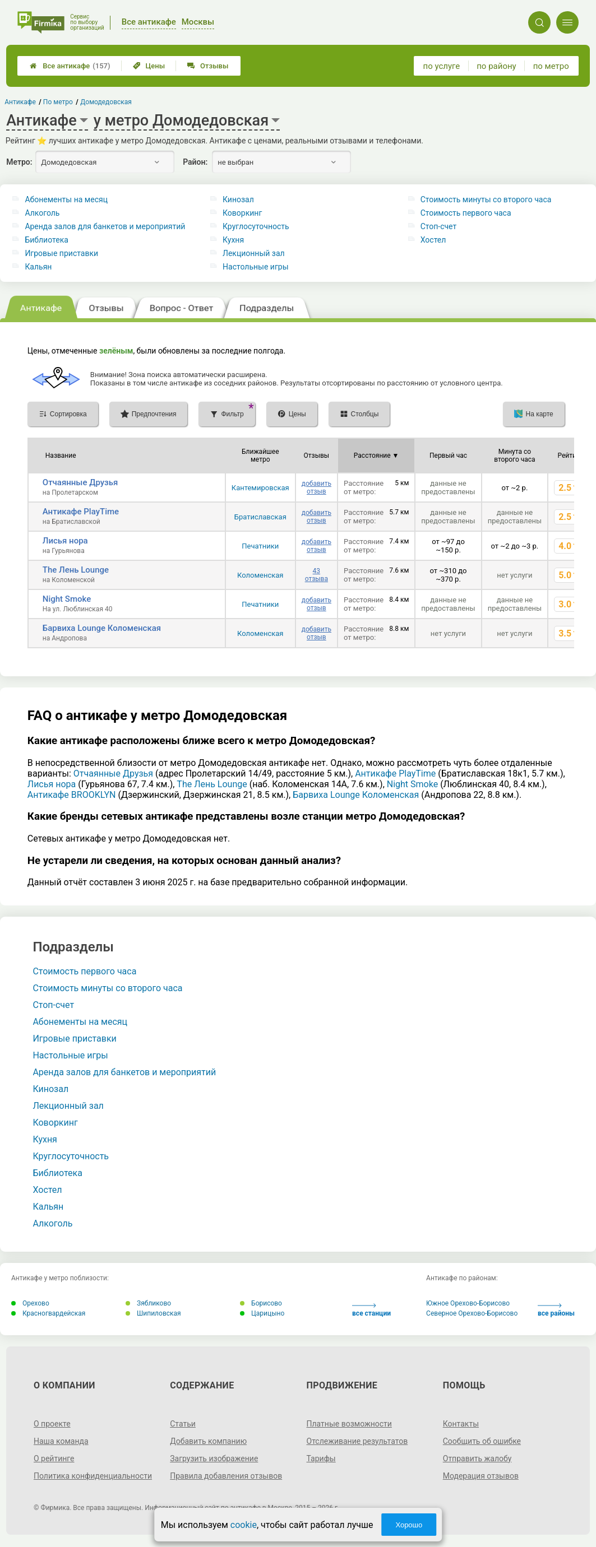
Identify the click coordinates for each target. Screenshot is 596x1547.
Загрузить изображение (214, 1458)
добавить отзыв (316, 487)
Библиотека (46, 240)
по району (496, 66)
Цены (149, 66)
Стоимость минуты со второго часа (486, 199)
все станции (371, 1310)
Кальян (38, 267)
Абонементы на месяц (66, 199)
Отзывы (207, 66)
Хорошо (408, 1525)
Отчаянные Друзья (80, 482)
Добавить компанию (208, 1441)
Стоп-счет (439, 226)
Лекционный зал (254, 253)
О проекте (52, 1423)
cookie (243, 1525)
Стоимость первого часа (466, 213)
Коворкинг (242, 213)
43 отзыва (316, 575)
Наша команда (61, 1441)
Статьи (183, 1423)
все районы (556, 1310)
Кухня (233, 240)
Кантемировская (260, 488)
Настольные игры (255, 267)
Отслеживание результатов (357, 1441)
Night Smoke (67, 599)
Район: (195, 161)
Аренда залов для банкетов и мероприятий (105, 226)
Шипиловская (153, 1313)
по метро (551, 66)
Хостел (433, 240)
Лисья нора (65, 541)
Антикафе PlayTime (81, 512)
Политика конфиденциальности (93, 1475)
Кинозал (238, 199)
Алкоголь (42, 213)
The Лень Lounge (76, 570)
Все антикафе (70, 66)
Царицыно (262, 1313)
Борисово (261, 1303)
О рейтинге (54, 1458)
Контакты (461, 1423)
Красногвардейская (48, 1313)
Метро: (19, 161)
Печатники (260, 546)
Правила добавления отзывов (226, 1475)
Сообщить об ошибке (482, 1441)
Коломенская (260, 575)
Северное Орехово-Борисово (472, 1313)
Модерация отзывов (481, 1475)
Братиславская (260, 517)
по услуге (441, 66)
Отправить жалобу (477, 1458)
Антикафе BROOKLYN (71, 794)
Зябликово (148, 1303)
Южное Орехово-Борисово (468, 1303)
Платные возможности (349, 1423)
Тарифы (321, 1458)
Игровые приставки (61, 253)
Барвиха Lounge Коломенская (102, 628)
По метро (58, 102)
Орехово (30, 1303)
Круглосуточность (256, 226)
